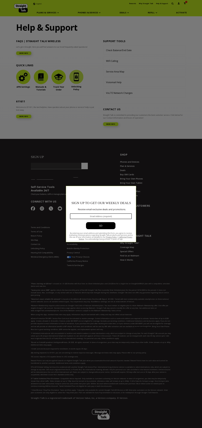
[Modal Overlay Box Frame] (101, 214)
